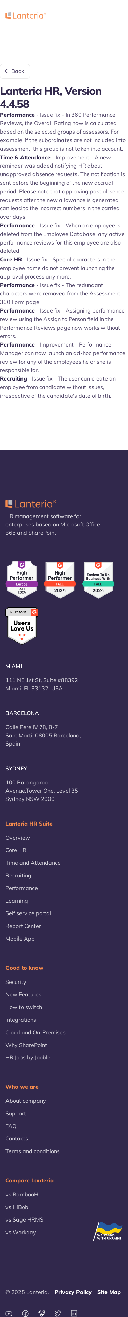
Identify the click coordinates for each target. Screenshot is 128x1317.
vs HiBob (16, 1207)
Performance (21, 888)
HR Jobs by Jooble (28, 1057)
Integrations (20, 1019)
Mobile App (20, 938)
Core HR (15, 850)
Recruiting (18, 875)
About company (25, 1100)
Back (17, 71)
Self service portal (28, 913)
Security (15, 981)
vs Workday (20, 1232)
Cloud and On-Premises (35, 1032)
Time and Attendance (33, 862)
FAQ (10, 1126)
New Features (23, 994)
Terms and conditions (32, 1151)
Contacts (16, 1138)
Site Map (109, 1291)
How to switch (23, 1006)
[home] (25, 15)
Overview (17, 837)
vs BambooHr (22, 1194)
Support (15, 1113)
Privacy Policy (73, 1291)
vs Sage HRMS (24, 1219)
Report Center (23, 925)
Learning (16, 900)
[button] (114, 15)
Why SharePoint (26, 1045)
